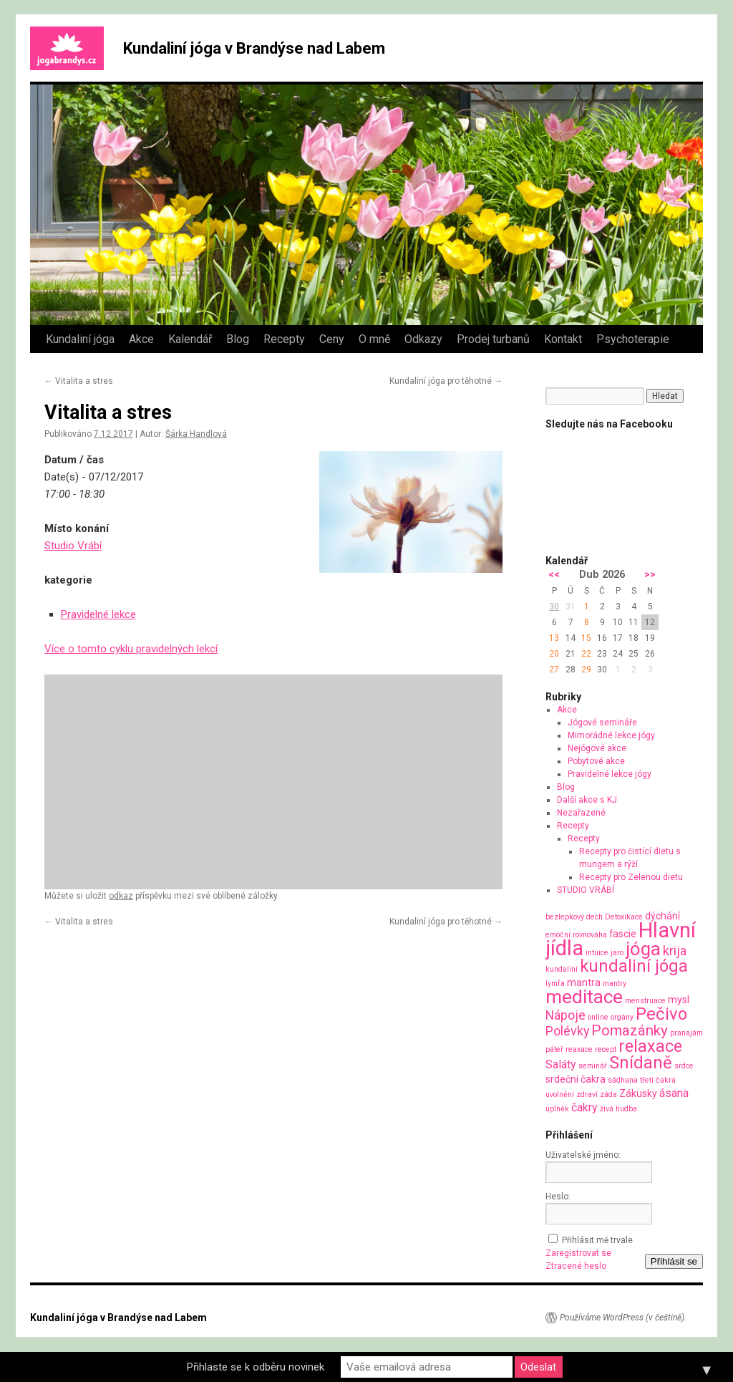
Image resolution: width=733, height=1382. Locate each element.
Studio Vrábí (73, 545)
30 (554, 606)
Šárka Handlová (196, 434)
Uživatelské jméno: (583, 1155)
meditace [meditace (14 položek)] (584, 996)
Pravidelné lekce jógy (609, 774)
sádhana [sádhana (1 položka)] (623, 1080)
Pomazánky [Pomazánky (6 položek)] (629, 1030)
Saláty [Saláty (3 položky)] (560, 1064)
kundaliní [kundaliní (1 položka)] (561, 969)
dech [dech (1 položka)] (594, 917)
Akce (141, 339)
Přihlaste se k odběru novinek (255, 1367)
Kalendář (190, 339)
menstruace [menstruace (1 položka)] (645, 1000)
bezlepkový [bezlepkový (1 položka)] (564, 917)
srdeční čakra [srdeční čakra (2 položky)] (575, 1079)
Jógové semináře (602, 722)
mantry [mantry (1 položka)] (614, 983)
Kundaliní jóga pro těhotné (446, 381)
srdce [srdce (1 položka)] (684, 1066)
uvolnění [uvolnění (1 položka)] (559, 1094)
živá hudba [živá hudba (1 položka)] (618, 1108)
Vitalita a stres (78, 381)
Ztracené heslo (575, 1266)
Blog (237, 339)
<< (554, 575)
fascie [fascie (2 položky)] (622, 933)
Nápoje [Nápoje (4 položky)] (565, 1015)
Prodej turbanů (493, 339)
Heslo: (558, 1197)
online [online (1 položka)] (598, 1017)
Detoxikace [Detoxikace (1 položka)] (624, 917)
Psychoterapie (632, 339)
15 (586, 638)
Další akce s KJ (587, 800)
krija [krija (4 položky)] (674, 950)
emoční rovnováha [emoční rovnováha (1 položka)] (576, 934)
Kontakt (563, 339)
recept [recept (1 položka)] (605, 1049)
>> (650, 575)
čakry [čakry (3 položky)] (584, 1107)
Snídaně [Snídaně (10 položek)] (640, 1063)
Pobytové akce (596, 761)
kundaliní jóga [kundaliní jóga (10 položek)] (634, 966)
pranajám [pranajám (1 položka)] (686, 1033)
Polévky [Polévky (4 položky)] (567, 1030)
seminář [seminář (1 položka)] (592, 1066)
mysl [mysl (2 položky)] (678, 999)
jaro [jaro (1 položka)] (617, 952)
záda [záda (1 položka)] (608, 1094)
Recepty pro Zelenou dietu (631, 877)
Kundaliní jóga (80, 339)
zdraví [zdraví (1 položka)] (587, 1094)
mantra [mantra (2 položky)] (584, 982)
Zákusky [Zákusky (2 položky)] (638, 1093)
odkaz (121, 896)
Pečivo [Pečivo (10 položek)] (661, 1014)
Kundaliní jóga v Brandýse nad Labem (254, 48)
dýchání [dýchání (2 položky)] (662, 916)
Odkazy (423, 339)
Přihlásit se (674, 1261)
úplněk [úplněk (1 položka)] (557, 1108)
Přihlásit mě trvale (597, 1240)
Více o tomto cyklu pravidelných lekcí (131, 648)
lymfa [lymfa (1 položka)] (555, 983)
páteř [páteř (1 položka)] (554, 1049)
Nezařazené (581, 813)
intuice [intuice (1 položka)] (597, 952)
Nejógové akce (597, 748)
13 (554, 638)
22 (586, 654)
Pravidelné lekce (98, 614)
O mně (374, 339)
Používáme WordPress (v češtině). (623, 1318)
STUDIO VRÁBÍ (585, 890)
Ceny (331, 339)
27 (554, 670)
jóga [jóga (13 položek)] (643, 949)
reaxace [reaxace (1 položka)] (579, 1049)
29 (586, 670)
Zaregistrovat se (578, 1253)
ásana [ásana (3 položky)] (674, 1093)
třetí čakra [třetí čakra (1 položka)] (658, 1080)
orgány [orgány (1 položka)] (622, 1017)
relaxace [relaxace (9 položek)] (650, 1046)
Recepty (284, 339)
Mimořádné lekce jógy (611, 735)
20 (554, 654)
